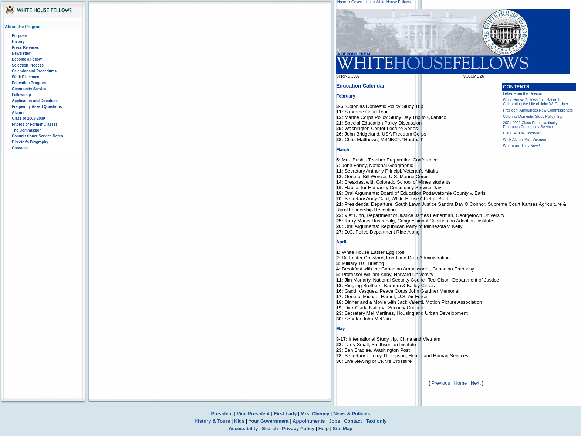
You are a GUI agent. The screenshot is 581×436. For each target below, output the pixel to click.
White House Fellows (393, 2)
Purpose (19, 36)
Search (270, 428)
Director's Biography (30, 142)
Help (323, 428)
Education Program (29, 83)
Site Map (342, 428)
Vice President (253, 413)
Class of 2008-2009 (28, 118)
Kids (239, 421)
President (222, 413)
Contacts (20, 148)
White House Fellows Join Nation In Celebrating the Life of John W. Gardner (535, 102)
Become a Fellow (27, 59)
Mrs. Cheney (315, 413)
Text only (376, 421)
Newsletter (21, 53)
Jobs (334, 421)
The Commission (27, 130)
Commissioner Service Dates (37, 136)
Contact (353, 421)
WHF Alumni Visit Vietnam (524, 139)
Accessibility (243, 428)
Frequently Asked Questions (37, 107)
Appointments (309, 421)
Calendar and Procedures (34, 71)
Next (476, 383)
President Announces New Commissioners (538, 110)
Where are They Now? (521, 146)
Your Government (269, 421)
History (18, 42)
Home (342, 2)
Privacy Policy (298, 428)
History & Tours (212, 421)
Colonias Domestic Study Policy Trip (533, 117)
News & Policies (351, 413)
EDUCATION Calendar (522, 133)
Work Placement (26, 77)
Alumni (18, 112)
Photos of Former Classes (35, 124)
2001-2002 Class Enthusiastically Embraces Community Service (530, 125)
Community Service (29, 89)
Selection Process (28, 65)
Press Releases (25, 47)
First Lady (285, 413)
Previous (440, 383)
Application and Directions (35, 101)
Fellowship (21, 95)
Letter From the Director (522, 94)
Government (361, 2)
